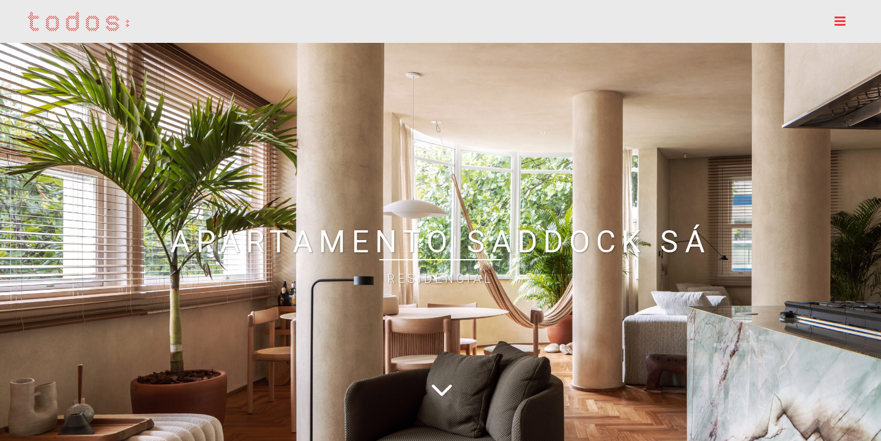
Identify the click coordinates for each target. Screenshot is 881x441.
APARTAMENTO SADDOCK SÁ (440, 242)
